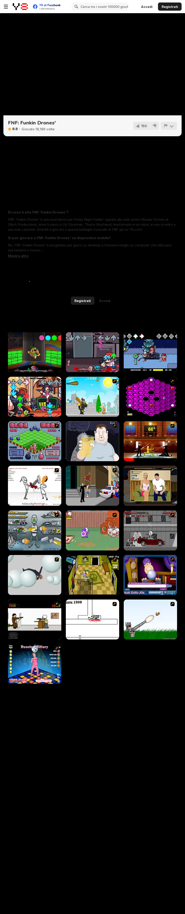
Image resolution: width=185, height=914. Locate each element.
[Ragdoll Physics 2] (34, 575)
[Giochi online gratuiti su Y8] (20, 6)
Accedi (147, 7)
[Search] (76, 6)
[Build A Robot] (34, 530)
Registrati (170, 7)
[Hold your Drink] (92, 441)
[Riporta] (169, 126)
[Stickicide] (92, 619)
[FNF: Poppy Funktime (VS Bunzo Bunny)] (34, 352)
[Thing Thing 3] (150, 530)
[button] (18, 255)
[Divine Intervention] (92, 486)
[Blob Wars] (34, 441)
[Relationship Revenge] (34, 486)
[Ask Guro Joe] (150, 575)
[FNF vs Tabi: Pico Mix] (34, 397)
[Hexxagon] (150, 397)
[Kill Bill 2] (150, 441)
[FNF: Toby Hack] (150, 352)
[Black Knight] (92, 397)
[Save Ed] (92, 575)
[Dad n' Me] (92, 530)
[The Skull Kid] (34, 619)
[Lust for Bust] (150, 486)
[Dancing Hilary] (34, 664)
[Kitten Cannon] (150, 619)
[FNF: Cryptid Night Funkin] (92, 352)
